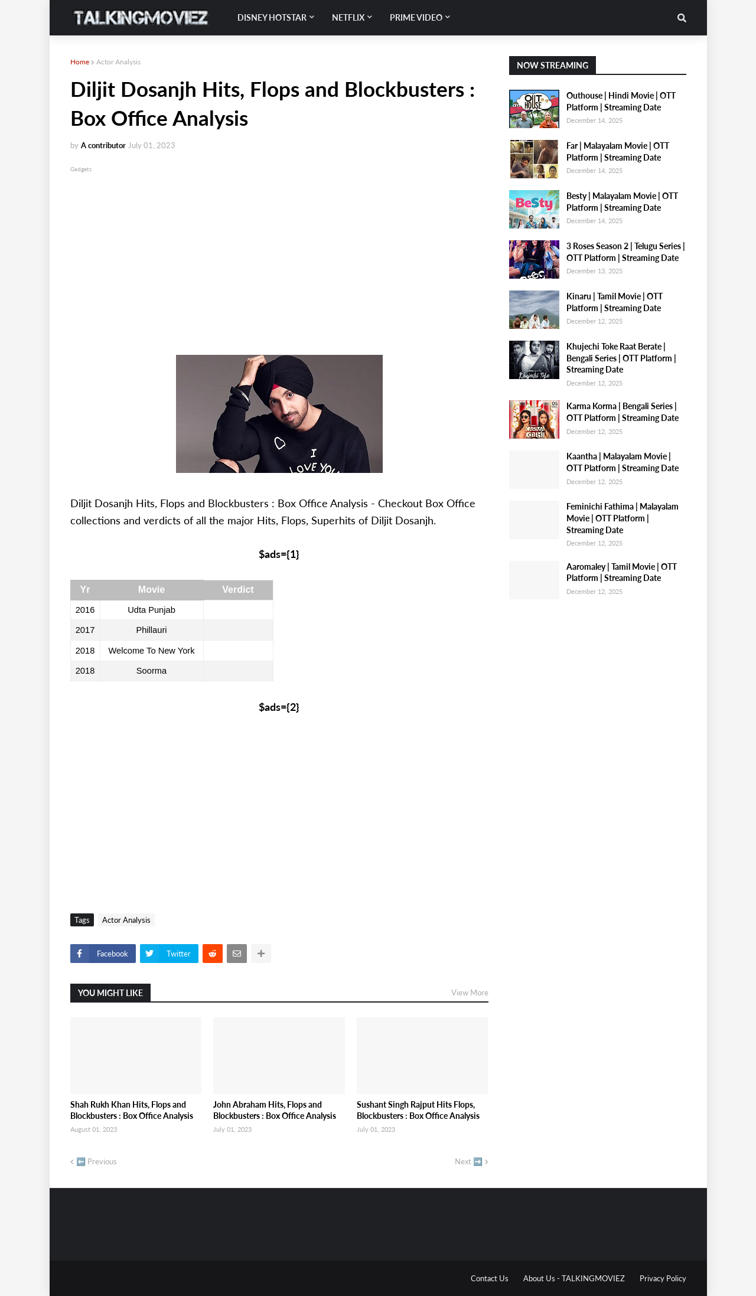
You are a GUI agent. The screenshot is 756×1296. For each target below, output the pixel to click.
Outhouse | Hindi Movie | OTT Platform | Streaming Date (621, 101)
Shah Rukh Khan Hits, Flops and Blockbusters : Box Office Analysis (131, 1110)
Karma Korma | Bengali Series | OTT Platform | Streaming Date (622, 412)
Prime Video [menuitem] (416, 17)
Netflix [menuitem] (348, 17)
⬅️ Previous (96, 1161)
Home (79, 61)
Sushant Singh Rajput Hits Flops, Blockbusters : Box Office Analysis (418, 1110)
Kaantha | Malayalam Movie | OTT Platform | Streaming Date (622, 462)
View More (469, 992)
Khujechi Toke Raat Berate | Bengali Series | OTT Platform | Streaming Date (621, 357)
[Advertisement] (279, 257)
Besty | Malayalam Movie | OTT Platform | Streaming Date (622, 202)
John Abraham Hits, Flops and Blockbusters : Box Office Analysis (274, 1110)
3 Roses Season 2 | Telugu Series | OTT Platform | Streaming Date (625, 252)
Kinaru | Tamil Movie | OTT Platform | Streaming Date (614, 302)
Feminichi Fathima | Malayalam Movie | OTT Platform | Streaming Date (622, 517)
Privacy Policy (663, 1278)
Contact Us (490, 1278)
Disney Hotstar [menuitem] (272, 17)
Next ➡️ (469, 1161)
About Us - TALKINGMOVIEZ (574, 1278)
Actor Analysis (118, 61)
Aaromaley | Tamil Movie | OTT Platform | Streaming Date (621, 572)
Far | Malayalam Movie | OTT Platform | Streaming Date (617, 151)
